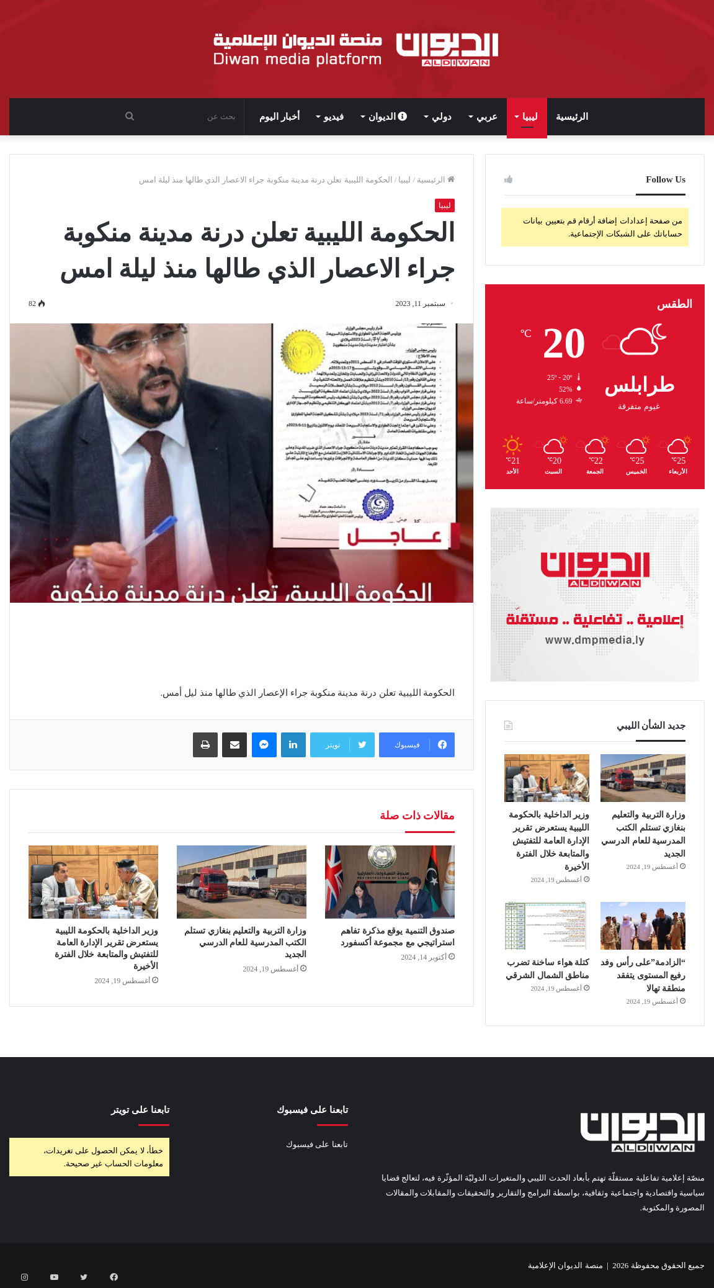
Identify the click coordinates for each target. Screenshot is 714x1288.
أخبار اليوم (279, 117)
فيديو (334, 117)
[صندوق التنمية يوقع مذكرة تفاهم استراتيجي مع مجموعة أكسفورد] (390, 882)
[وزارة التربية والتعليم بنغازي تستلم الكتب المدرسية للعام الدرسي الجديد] (241, 882)
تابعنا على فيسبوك (317, 1144)
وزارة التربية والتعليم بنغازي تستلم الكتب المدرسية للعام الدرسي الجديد (245, 942)
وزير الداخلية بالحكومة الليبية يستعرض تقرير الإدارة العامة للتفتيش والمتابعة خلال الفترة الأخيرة (549, 840)
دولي (442, 117)
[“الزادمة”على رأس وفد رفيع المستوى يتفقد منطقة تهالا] (642, 926)
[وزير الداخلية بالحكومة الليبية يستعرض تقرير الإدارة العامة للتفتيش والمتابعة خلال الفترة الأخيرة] (93, 882)
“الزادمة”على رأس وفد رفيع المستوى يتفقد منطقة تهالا (642, 975)
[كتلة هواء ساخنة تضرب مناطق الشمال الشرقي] (546, 926)
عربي (487, 117)
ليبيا (530, 117)
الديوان (388, 117)
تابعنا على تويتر (140, 1110)
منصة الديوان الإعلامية (565, 1265)
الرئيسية (572, 117)
